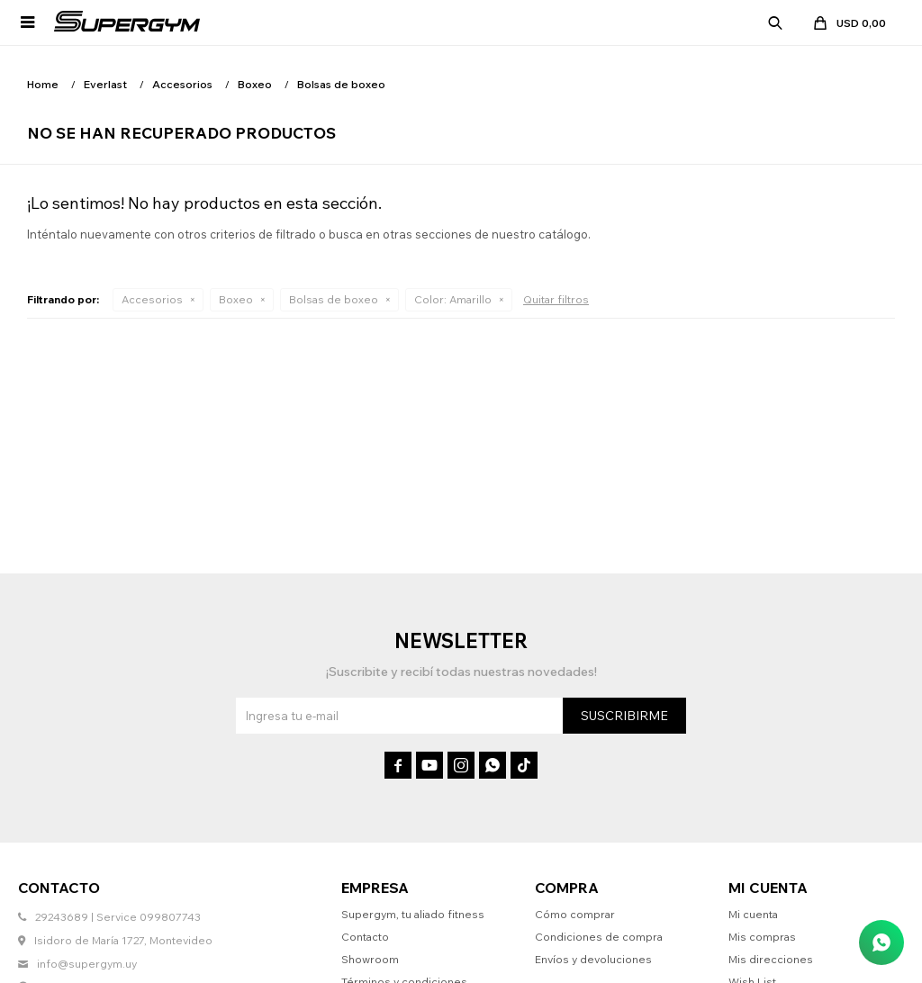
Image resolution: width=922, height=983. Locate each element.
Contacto (365, 936)
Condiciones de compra (599, 936)
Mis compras (762, 936)
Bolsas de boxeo (333, 299)
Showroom (370, 959)
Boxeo (236, 299)
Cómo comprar (575, 914)
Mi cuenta (753, 914)
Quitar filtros (556, 299)
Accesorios (152, 299)
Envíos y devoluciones (593, 959)
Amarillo (453, 299)
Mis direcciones (770, 959)
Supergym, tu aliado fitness (412, 914)
